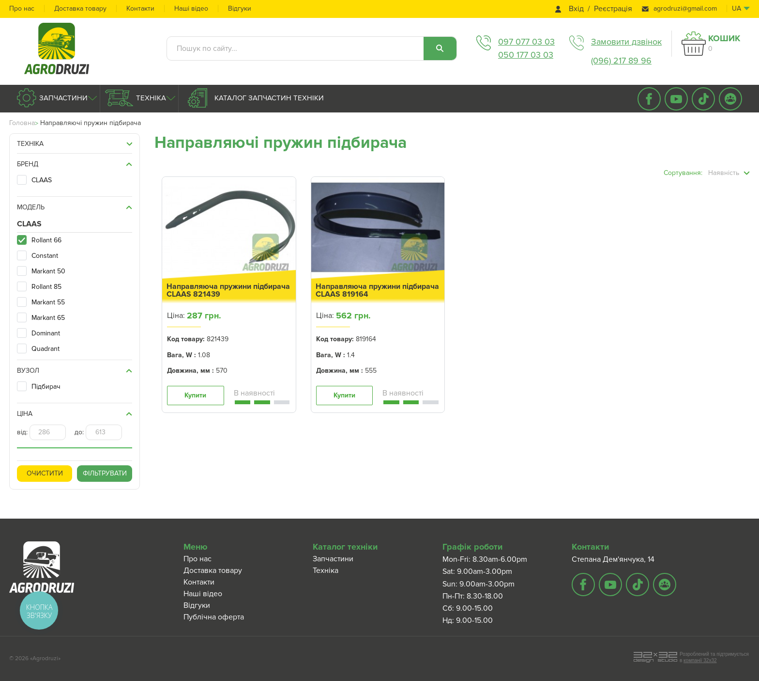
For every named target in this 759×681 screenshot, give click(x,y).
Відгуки (239, 8)
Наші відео (191, 8)
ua (736, 8)
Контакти (140, 8)
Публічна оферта (213, 617)
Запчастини (62, 98)
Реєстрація (613, 9)
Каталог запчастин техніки (268, 98)
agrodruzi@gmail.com (685, 8)
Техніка (150, 98)
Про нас (21, 8)
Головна (22, 123)
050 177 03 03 (525, 54)
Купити (195, 395)
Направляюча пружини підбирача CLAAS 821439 (228, 290)
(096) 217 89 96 (621, 60)
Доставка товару (80, 8)
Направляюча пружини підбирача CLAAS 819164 (377, 290)
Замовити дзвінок (626, 41)
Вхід (576, 9)
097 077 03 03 (526, 41)
